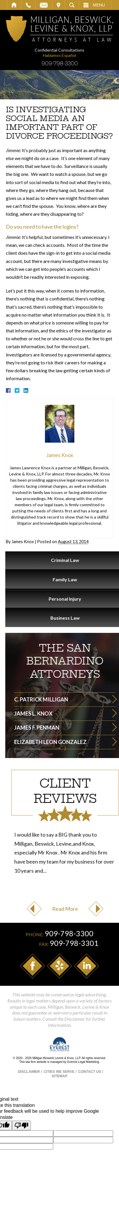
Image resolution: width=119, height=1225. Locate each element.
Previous (86, 909)
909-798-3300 (59, 63)
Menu (99, 5)
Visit (58, 5)
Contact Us (89, 1072)
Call (28, 5)
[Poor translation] (21, 1125)
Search (72, 5)
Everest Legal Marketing (83, 1061)
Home (14, 5)
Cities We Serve (58, 1072)
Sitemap (59, 1076)
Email (44, 5)
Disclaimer (29, 1072)
